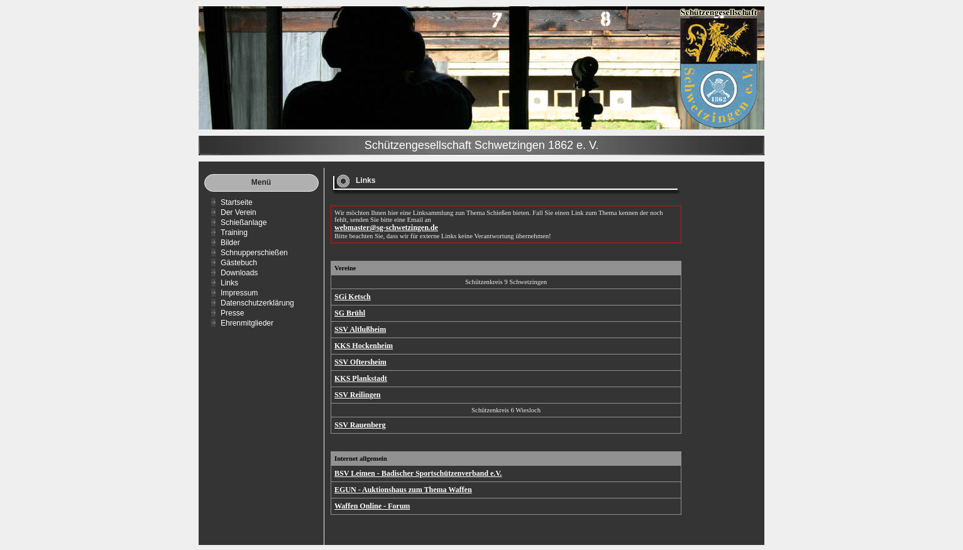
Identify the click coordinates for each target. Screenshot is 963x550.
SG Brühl (349, 313)
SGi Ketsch (352, 296)
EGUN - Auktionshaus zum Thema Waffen (403, 489)
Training (234, 232)
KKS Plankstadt (360, 378)
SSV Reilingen (357, 394)
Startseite (237, 202)
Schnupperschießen (254, 252)
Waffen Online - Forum (372, 506)
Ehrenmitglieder (247, 323)
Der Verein (238, 212)
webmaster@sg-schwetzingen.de (386, 227)
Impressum (239, 293)
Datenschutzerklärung (257, 303)
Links (229, 282)
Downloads (239, 272)
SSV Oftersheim (360, 362)
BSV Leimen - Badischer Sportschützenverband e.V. (418, 473)
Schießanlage (244, 222)
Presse (232, 313)
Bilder (230, 242)
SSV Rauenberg (359, 425)
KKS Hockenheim (363, 345)
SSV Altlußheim (360, 329)
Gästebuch (239, 262)
